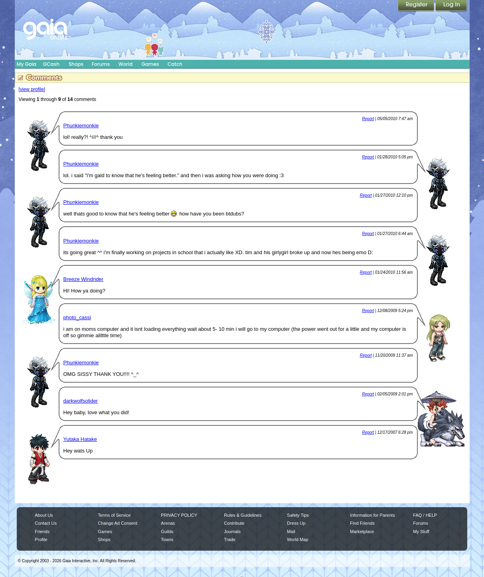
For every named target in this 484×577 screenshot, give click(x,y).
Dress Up (296, 523)
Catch (175, 64)
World (126, 64)
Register (416, 6)
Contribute (234, 523)
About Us (44, 515)
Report (368, 119)
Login (451, 6)
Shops (76, 64)
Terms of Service (114, 515)
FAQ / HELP (425, 515)
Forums (101, 64)
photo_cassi (77, 317)
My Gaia (26, 64)
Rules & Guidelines (242, 515)
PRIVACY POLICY (179, 515)
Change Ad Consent (117, 523)
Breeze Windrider (83, 279)
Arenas (168, 523)
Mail (291, 531)
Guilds (167, 531)
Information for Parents (372, 515)
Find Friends (362, 523)
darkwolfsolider (80, 401)
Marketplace (362, 531)
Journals (232, 531)
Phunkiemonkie (81, 125)
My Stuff (421, 531)
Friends (42, 531)
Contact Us (46, 523)
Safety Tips (298, 515)
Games (150, 64)
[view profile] (32, 89)
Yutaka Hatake (80, 439)
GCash (51, 64)
